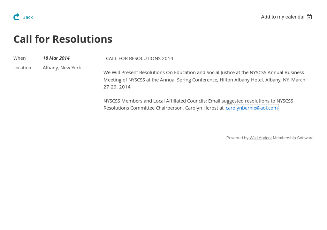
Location (22, 68)
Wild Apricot (261, 137)
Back (27, 17)
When (19, 58)
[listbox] (287, 17)
